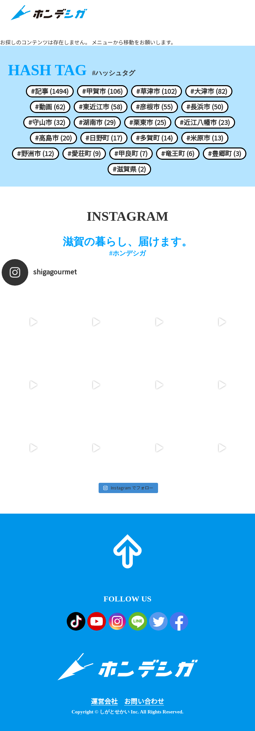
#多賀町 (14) (154, 138)
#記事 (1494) (50, 91)
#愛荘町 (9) (84, 153)
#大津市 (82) (208, 91)
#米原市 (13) (204, 138)
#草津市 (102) (156, 91)
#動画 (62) (50, 106)
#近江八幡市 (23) (205, 122)
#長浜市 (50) (204, 106)
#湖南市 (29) (97, 122)
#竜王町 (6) (178, 153)
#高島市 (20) (53, 138)
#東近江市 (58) (101, 106)
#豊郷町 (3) (224, 153)
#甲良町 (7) (131, 153)
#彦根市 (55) (154, 106)
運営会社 (104, 701)
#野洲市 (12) (35, 153)
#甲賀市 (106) (102, 91)
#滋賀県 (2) (129, 169)
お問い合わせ (144, 701)
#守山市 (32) (46, 122)
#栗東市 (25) (147, 122)
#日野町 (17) (104, 138)
